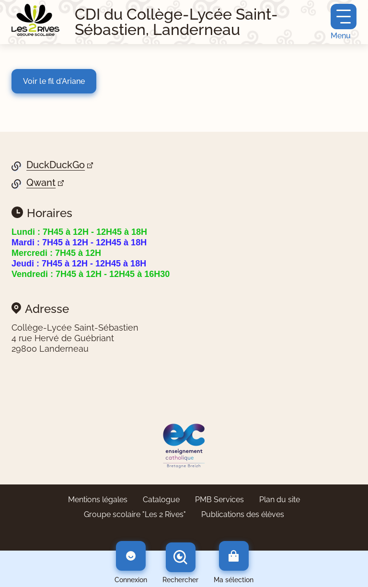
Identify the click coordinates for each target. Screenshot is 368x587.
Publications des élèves (242, 514)
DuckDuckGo (55, 165)
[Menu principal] (343, 22)
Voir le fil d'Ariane (54, 81)
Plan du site (279, 499)
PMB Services (219, 499)
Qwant (41, 182)
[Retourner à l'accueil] (35, 20)
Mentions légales (97, 499)
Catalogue (161, 499)
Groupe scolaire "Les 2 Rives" (135, 514)
